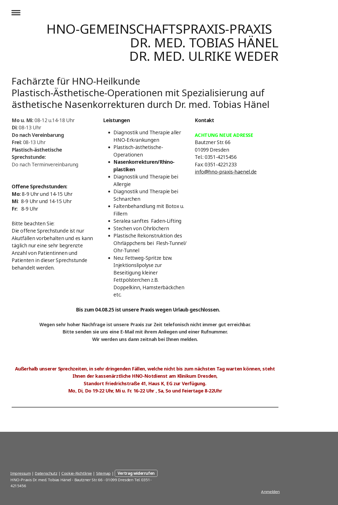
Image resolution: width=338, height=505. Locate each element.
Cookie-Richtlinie (76, 473)
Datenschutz (46, 473)
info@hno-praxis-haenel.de (226, 171)
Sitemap (103, 473)
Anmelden (270, 491)
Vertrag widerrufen (136, 473)
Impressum (20, 473)
